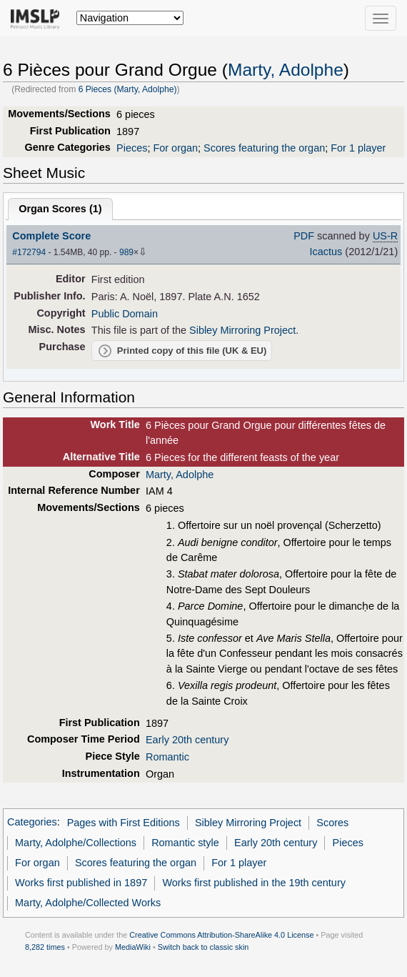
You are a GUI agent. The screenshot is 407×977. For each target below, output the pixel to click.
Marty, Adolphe (285, 69)
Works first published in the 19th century (254, 882)
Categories (32, 822)
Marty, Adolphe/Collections (75, 842)
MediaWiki (133, 947)
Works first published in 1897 (81, 882)
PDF (303, 236)
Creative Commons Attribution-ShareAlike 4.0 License (221, 935)
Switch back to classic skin (203, 947)
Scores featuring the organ (264, 148)
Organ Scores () (60, 208)
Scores (332, 822)
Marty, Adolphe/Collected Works (88, 902)
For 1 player (358, 148)
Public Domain (124, 313)
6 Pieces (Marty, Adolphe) (128, 89)
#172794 (29, 252)
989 (126, 252)
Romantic (167, 757)
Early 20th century (187, 739)
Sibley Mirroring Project (242, 330)
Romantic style (185, 842)
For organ (175, 148)
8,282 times (45, 947)
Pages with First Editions (123, 822)
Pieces (131, 148)
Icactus (326, 251)
